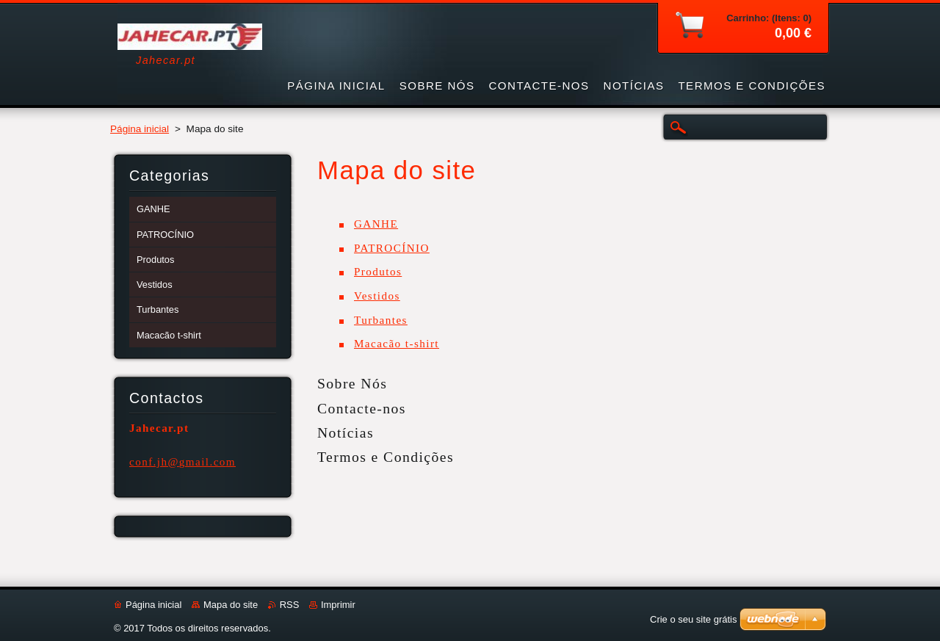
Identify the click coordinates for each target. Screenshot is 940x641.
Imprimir (338, 604)
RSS (290, 604)
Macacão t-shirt (396, 344)
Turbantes (381, 320)
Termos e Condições (385, 457)
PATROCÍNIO (392, 248)
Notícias (345, 432)
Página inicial (139, 128)
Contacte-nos (361, 408)
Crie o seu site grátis (693, 619)
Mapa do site (230, 604)
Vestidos (377, 296)
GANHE (376, 224)
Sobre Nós (352, 383)
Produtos (378, 272)
